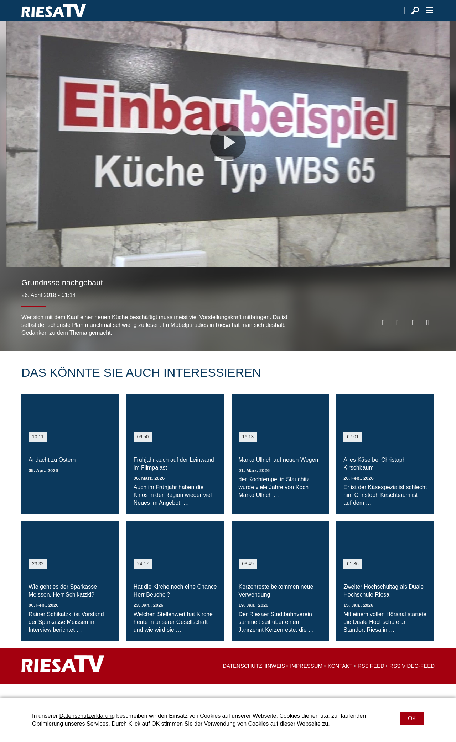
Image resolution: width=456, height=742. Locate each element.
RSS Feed (371, 680)
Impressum (306, 680)
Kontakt (340, 680)
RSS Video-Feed (412, 680)
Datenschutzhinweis (254, 680)
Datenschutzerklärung (87, 716)
